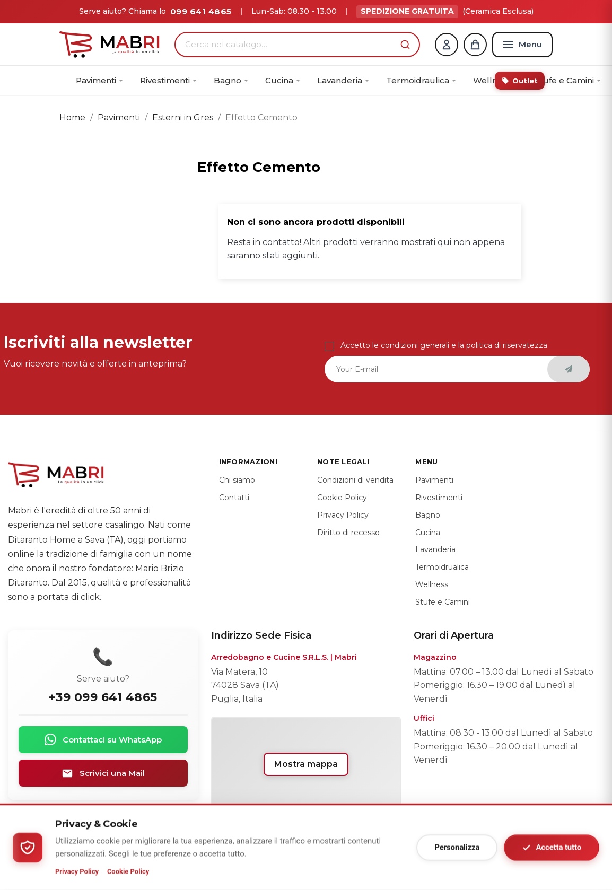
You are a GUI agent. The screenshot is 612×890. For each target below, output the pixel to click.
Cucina (427, 532)
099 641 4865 (201, 11)
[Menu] (522, 44)
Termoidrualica (442, 567)
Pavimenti (434, 480)
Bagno (427, 515)
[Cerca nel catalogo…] (290, 44)
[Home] (109, 44)
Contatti (234, 497)
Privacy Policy (77, 872)
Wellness (431, 584)
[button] (405, 44)
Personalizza (456, 847)
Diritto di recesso (348, 532)
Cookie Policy (128, 872)
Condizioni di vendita (355, 480)
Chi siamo (237, 480)
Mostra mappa (306, 764)
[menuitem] (99, 80)
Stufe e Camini (442, 602)
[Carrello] (475, 44)
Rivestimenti (438, 497)
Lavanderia (435, 550)
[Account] (446, 44)
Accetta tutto (551, 848)
